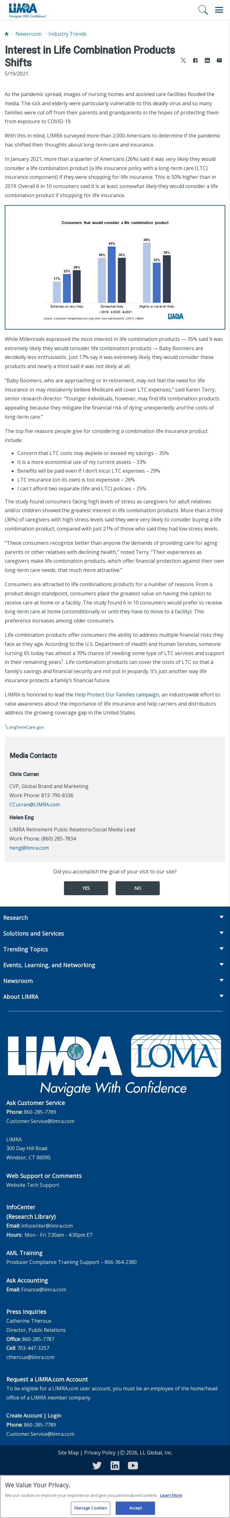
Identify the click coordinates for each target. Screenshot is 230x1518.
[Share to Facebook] (195, 61)
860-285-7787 (38, 1339)
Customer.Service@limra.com (40, 1121)
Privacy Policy (100, 1452)
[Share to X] (183, 61)
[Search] (203, 10)
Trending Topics (25, 949)
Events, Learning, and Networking (49, 965)
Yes (86, 888)
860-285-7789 (40, 1111)
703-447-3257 (33, 1348)
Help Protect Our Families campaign (117, 694)
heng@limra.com (29, 847)
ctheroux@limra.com (30, 1357)
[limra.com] (27, 10)
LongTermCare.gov (25, 727)
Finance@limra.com (43, 1289)
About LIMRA (20, 996)
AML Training (24, 1253)
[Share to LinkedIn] (207, 61)
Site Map (68, 1452)
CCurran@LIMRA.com (34, 804)
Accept (135, 1511)
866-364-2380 (121, 1262)
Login (54, 1415)
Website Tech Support (32, 1184)
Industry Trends (68, 33)
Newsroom (28, 33)
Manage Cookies (90, 1511)
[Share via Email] (219, 61)
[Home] (7, 34)
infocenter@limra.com (47, 1225)
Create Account (24, 1415)
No (137, 888)
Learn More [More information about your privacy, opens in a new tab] (171, 1498)
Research (15, 917)
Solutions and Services (33, 933)
